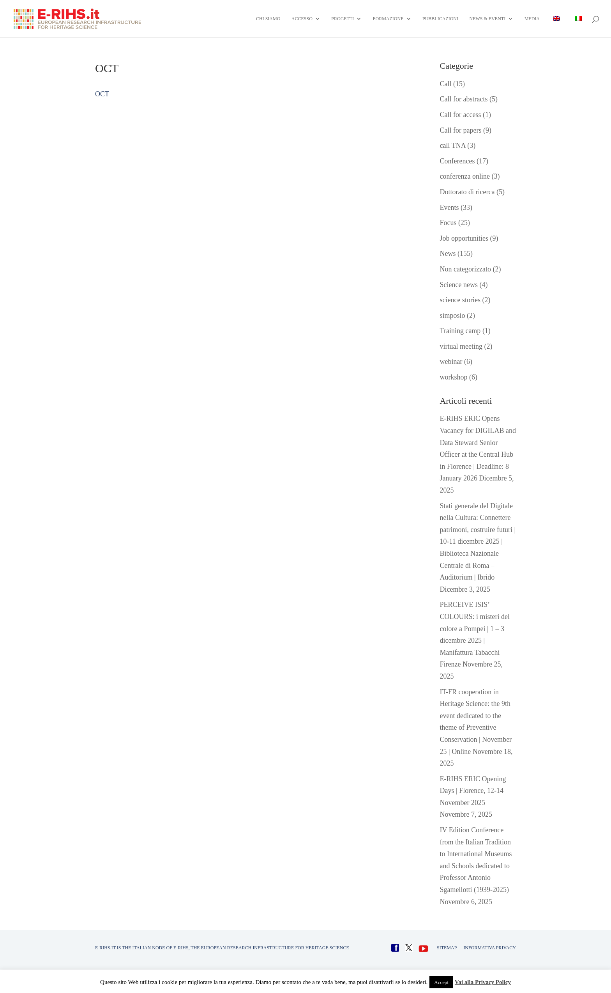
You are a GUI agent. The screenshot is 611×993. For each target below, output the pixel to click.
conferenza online (465, 176)
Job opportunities (464, 238)
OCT (102, 94)
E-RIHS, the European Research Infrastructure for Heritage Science (261, 947)
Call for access (460, 115)
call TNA (453, 145)
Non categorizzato (465, 269)
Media (532, 18)
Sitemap (447, 947)
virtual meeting (461, 346)
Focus (448, 223)
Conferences (457, 161)
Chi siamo (268, 18)
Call (446, 84)
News (448, 253)
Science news (459, 285)
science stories (460, 300)
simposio (452, 315)
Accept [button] (441, 982)
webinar (451, 361)
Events (449, 207)
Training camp (460, 331)
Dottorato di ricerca (467, 192)
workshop (454, 377)
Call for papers (461, 130)
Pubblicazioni (440, 18)
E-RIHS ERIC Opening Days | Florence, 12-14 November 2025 (473, 791)
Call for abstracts (464, 99)
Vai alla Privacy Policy (483, 982)
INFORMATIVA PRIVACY (489, 947)
